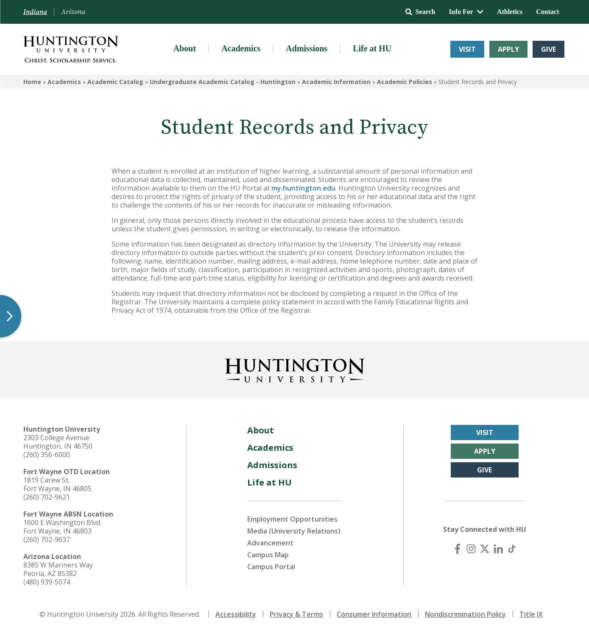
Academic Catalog (115, 82)
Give (548, 49)
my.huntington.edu (303, 188)
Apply (508, 49)
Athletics (509, 11)
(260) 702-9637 (46, 539)
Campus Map (268, 554)
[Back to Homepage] (294, 368)
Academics (240, 48)
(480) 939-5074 (46, 582)
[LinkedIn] (498, 549)
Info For (466, 11)
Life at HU (372, 48)
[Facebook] (457, 549)
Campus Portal (271, 566)
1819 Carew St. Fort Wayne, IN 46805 (57, 484)
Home (32, 82)
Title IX (531, 614)
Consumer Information (374, 614)
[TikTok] (512, 549)
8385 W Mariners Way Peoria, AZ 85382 (58, 569)
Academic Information (336, 82)
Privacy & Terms (296, 614)
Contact (547, 11)
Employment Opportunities (292, 519)
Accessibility (235, 614)
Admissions (306, 48)
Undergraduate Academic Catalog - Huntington (223, 82)
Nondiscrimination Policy (465, 614)
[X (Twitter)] (485, 549)
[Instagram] (471, 549)
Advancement (270, 543)
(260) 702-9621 (46, 497)
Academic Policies (404, 82)
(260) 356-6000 (46, 454)
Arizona (73, 12)
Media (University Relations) (294, 531)
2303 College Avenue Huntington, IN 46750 (57, 442)
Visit (467, 49)
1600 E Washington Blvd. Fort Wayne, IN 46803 (62, 527)
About (184, 48)
